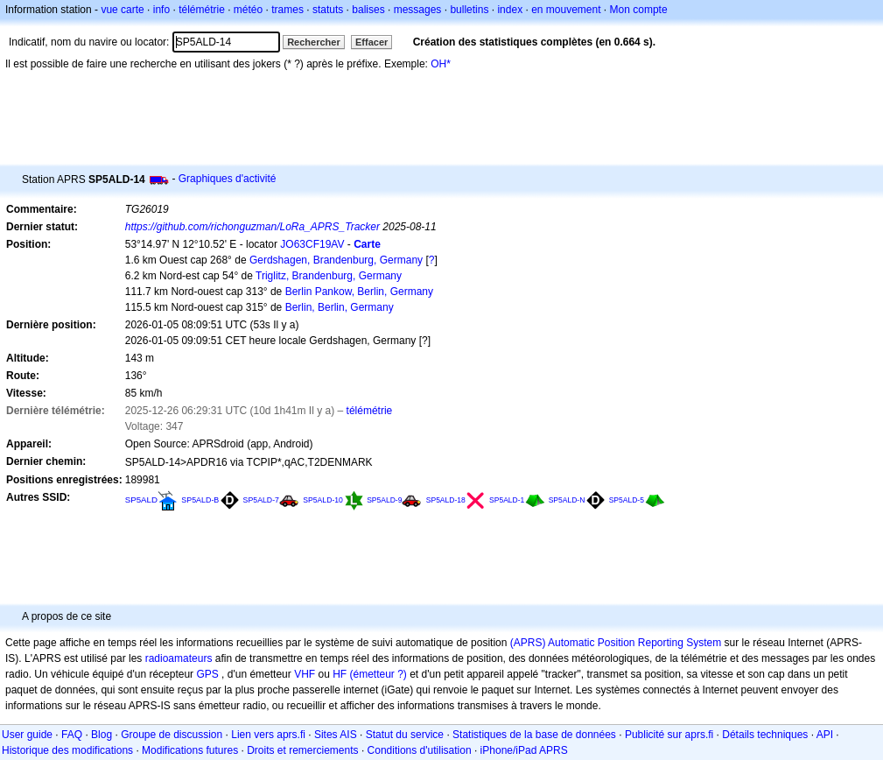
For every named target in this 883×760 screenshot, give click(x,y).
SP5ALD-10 (323, 500)
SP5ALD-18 (446, 500)
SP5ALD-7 (261, 500)
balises (368, 10)
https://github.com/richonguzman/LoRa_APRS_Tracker (252, 227)
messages (418, 10)
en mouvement (565, 10)
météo (248, 10)
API (824, 734)
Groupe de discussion (171, 734)
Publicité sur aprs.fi (669, 734)
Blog (101, 734)
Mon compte (639, 10)
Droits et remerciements (302, 750)
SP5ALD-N (567, 500)
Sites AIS (335, 734)
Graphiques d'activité (228, 178)
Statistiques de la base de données (534, 734)
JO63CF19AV (312, 244)
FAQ (71, 734)
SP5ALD (141, 499)
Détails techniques (765, 734)
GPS (207, 674)
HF (340, 674)
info (161, 10)
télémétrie (202, 10)
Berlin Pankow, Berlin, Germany (359, 291)
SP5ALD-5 (626, 500)
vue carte (122, 10)
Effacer (371, 42)
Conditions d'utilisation (420, 750)
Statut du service (405, 734)
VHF (304, 674)
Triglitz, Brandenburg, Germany (329, 276)
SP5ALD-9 (384, 500)
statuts (327, 10)
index (509, 10)
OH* (441, 64)
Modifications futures (190, 750)
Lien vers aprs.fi (268, 734)
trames (287, 10)
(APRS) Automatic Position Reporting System (615, 643)
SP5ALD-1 (506, 500)
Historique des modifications (67, 750)
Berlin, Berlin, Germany (339, 307)
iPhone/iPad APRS (524, 750)
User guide (27, 734)
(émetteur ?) (377, 674)
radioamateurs (179, 658)
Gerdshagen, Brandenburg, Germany (336, 260)
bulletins (469, 10)
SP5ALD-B (200, 500)
